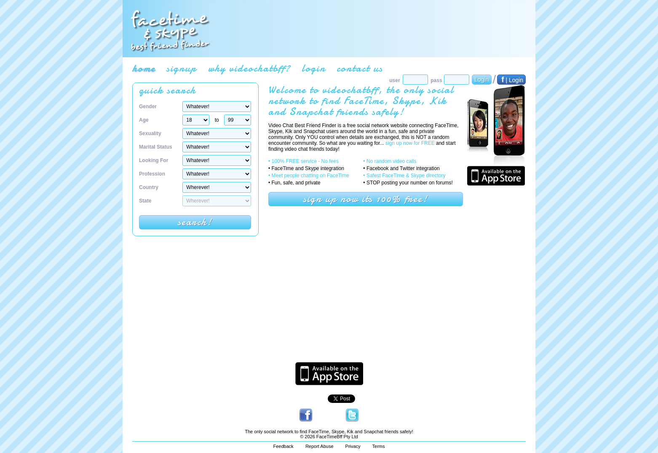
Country (148, 187)
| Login (511, 79)
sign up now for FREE (410, 143)
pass (436, 80)
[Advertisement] (371, 29)
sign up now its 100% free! (365, 199)
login (314, 68)
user (394, 80)
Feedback (283, 446)
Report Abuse (319, 446)
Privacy (353, 446)
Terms (378, 446)
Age (144, 120)
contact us (360, 68)
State (145, 201)
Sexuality (150, 133)
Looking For (153, 160)
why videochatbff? (249, 68)
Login (481, 79)
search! (195, 222)
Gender (148, 106)
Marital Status (155, 147)
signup (181, 68)
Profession (152, 174)
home (143, 68)
